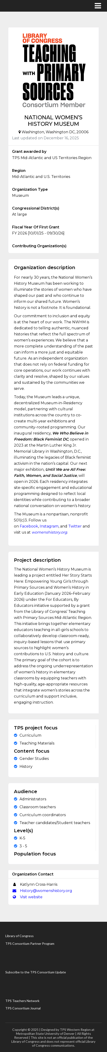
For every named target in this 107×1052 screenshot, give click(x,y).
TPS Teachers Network (22, 1001)
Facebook (29, 526)
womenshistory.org (49, 532)
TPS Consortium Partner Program (29, 943)
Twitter (75, 526)
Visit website (27, 897)
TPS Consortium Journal (23, 1008)
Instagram (49, 526)
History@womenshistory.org (42, 890)
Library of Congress (19, 936)
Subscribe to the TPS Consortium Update (35, 972)
